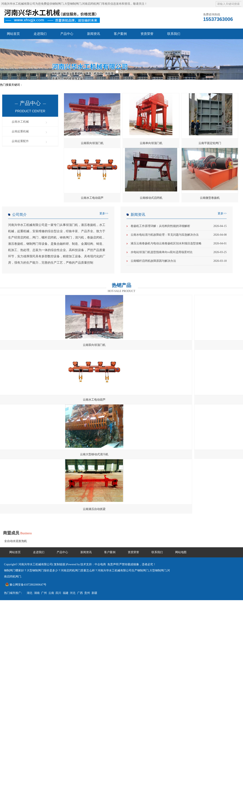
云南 (51, 592)
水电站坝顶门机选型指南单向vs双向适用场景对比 (179, 252)
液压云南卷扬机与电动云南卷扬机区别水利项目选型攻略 (179, 243)
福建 (65, 592)
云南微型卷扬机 (210, 197)
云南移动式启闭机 (151, 197)
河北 (73, 592)
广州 (44, 592)
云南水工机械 (20, 121)
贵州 (87, 592)
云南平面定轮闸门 (209, 143)
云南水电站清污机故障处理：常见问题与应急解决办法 (179, 235)
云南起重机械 (20, 131)
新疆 (94, 592)
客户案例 (120, 33)
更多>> (103, 213)
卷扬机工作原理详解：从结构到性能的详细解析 (179, 226)
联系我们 (173, 33)
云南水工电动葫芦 (92, 197)
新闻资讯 (93, 33)
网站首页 (13, 33)
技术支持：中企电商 (93, 564)
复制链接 (59, 564)
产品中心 (66, 33)
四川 (58, 592)
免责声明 (113, 564)
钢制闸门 (58, 3)
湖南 (37, 592)
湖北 (29, 592)
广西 (80, 592)
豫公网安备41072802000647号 (25, 584)
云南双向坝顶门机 (92, 143)
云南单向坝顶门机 (151, 143)
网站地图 (181, 552)
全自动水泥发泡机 (15, 541)
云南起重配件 (20, 141)
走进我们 (40, 33)
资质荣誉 (147, 33)
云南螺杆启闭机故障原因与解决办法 (179, 261)
